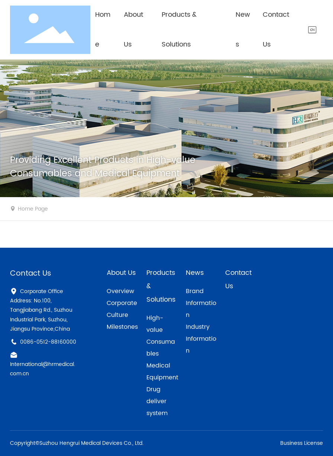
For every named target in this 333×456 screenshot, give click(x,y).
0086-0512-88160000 (48, 342)
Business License (301, 443)
